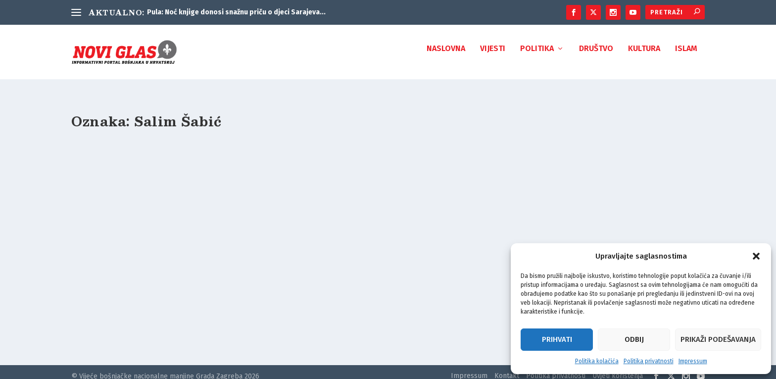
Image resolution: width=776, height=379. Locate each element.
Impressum (693, 361)
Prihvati (557, 339)
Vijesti (492, 56)
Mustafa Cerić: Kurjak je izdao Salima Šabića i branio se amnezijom (161, 275)
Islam (686, 56)
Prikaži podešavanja (718, 339)
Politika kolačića (597, 361)
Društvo (596, 56)
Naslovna (446, 56)
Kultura (644, 56)
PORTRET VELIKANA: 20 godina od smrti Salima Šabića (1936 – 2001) (380, 275)
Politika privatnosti (649, 361)
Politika (537, 56)
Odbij (634, 339)
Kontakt (506, 367)
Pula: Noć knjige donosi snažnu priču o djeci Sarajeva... (236, 12)
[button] (756, 256)
